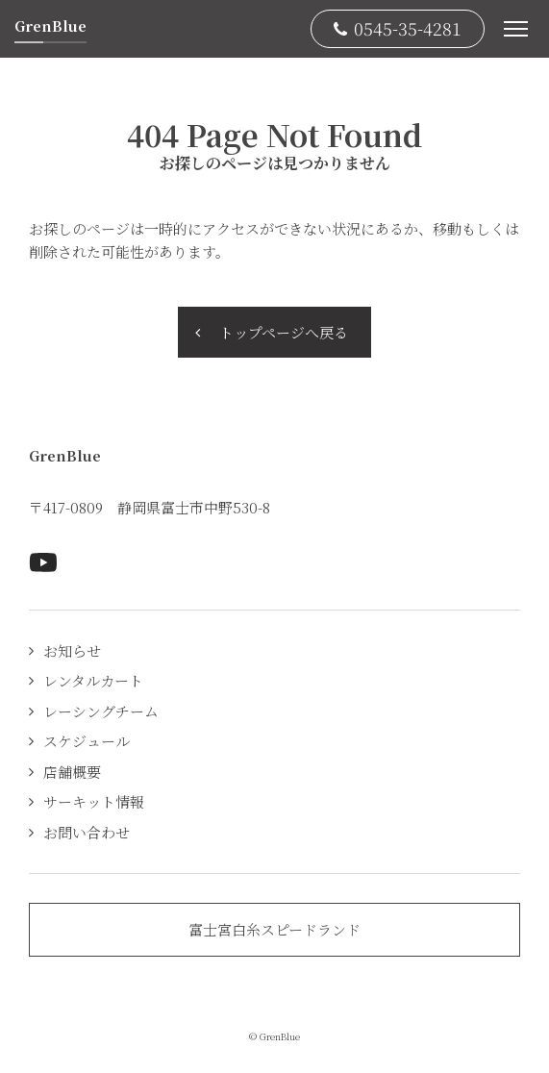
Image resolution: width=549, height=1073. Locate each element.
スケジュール (86, 741)
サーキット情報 (93, 801)
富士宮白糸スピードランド (274, 929)
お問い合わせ (86, 832)
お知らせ (72, 650)
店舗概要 (72, 771)
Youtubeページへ (43, 562)
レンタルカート (93, 680)
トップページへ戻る (283, 332)
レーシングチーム (101, 711)
